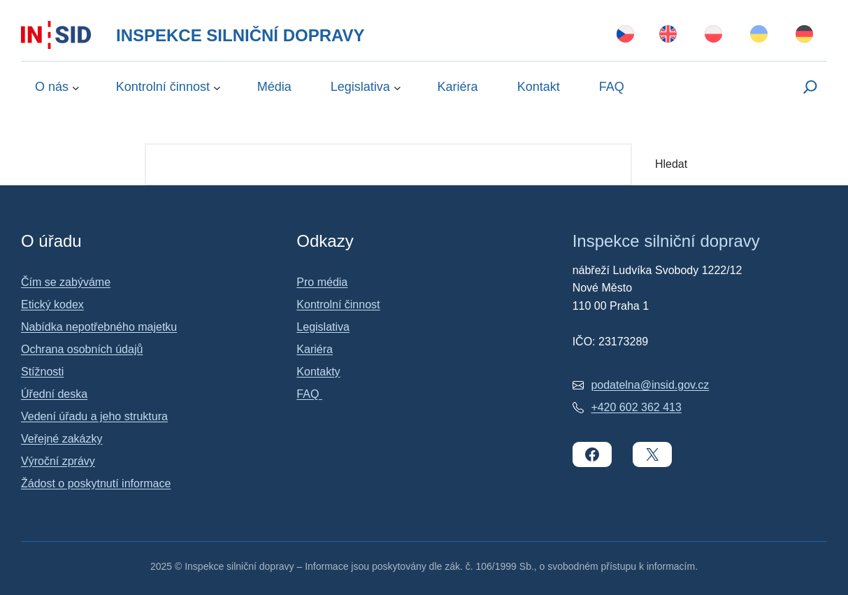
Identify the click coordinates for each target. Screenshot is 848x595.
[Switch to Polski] (713, 35)
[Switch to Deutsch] (804, 35)
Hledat (671, 164)
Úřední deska (54, 394)
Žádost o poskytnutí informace (96, 483)
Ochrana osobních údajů (82, 349)
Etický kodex (52, 304)
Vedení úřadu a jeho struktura (94, 416)
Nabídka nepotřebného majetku (99, 327)
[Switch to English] (668, 35)
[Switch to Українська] (759, 35)
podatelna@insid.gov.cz (650, 385)
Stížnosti (42, 372)
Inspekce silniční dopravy (240, 35)
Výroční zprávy (58, 461)
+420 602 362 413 (636, 407)
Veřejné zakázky (62, 439)
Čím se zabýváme (65, 282)
